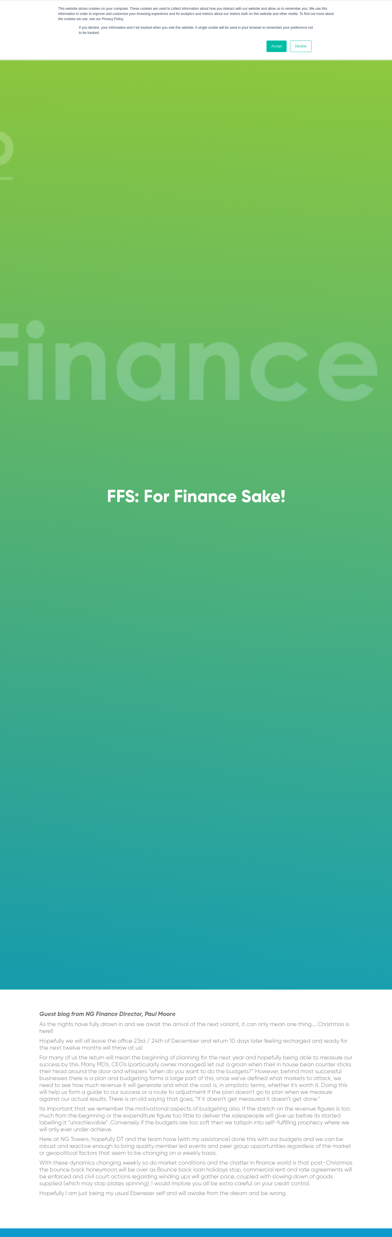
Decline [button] (300, 46)
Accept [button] (276, 46)
